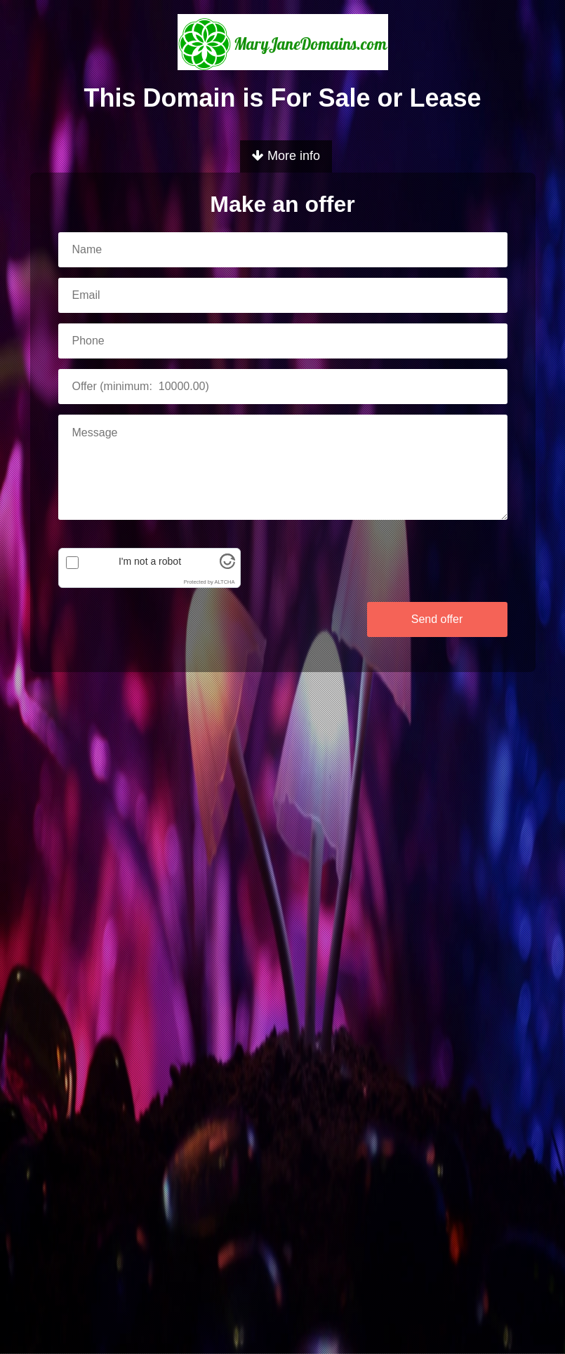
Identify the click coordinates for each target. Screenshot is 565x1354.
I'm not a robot (150, 561)
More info (286, 156)
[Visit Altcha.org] (227, 565)
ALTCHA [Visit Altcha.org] (224, 582)
